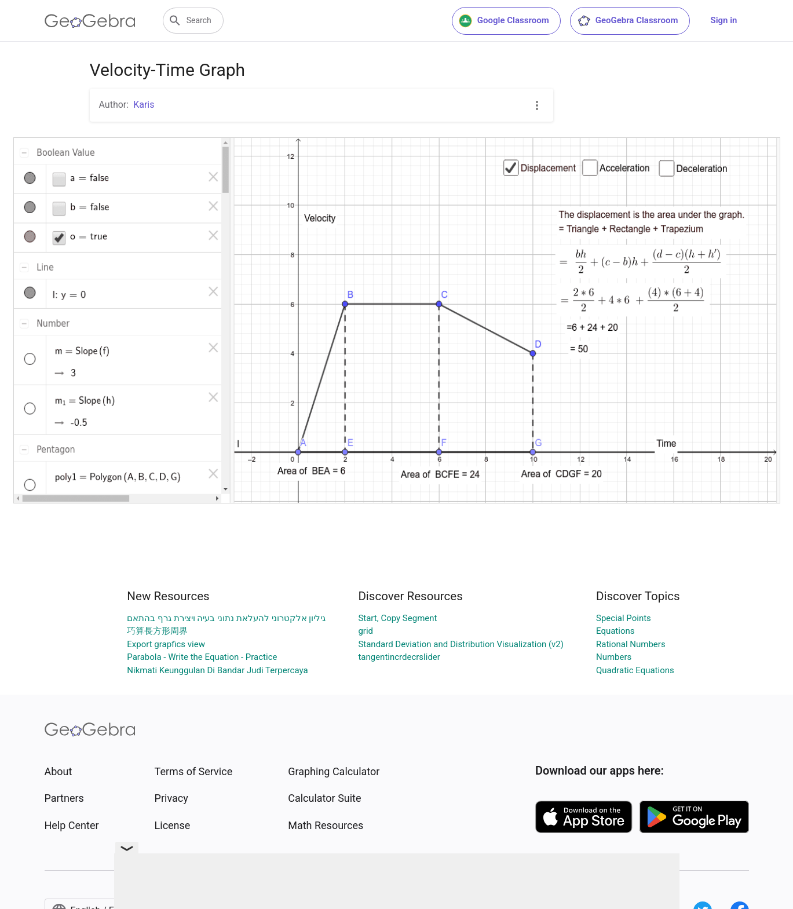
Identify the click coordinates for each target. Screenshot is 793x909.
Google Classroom (504, 21)
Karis (143, 104)
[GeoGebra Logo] (90, 21)
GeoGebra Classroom (627, 21)
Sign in (724, 20)
